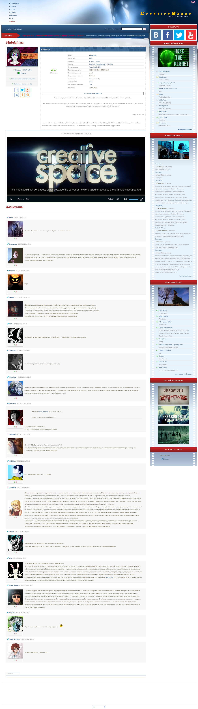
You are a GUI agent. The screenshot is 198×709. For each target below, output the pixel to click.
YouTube (87, 133)
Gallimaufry (160, 166)
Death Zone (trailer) (165, 327)
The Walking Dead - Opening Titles (171, 344)
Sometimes (162, 339)
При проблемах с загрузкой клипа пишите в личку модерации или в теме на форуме (53, 35)
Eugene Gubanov (161, 208)
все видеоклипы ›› (185, 129)
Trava (161, 94)
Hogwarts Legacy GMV (167, 83)
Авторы (12, 12)
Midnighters (45, 49)
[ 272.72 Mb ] (22, 70)
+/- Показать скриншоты (93, 93)
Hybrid (91, 61)
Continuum (163, 77)
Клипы (12, 9)
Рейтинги (13, 15)
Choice (161, 356)
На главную (14, 3)
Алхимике (109, 577)
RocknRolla (163, 362)
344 (90, 85)
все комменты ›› (186, 276)
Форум (12, 21)
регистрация (17, 29)
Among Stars (163, 106)
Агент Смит (163, 117)
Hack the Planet (164, 71)
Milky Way (162, 100)
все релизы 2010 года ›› (183, 374)
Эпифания (162, 123)
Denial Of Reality (165, 350)
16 (90, 79)
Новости (12, 6)
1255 (91, 82)
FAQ (11, 18)
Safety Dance (163, 316)
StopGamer (163, 111)
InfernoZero (160, 175)
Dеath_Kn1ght (43, 411)
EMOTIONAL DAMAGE (168, 88)
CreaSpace (79, 133)
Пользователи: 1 (165, 455)
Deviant (166, 459)
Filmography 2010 (165, 322)
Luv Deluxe (163, 310)
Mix (90, 58)
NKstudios (159, 242)
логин (8, 29)
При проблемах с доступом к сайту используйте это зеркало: (107, 35)
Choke (97, 61)
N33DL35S (163, 367)
